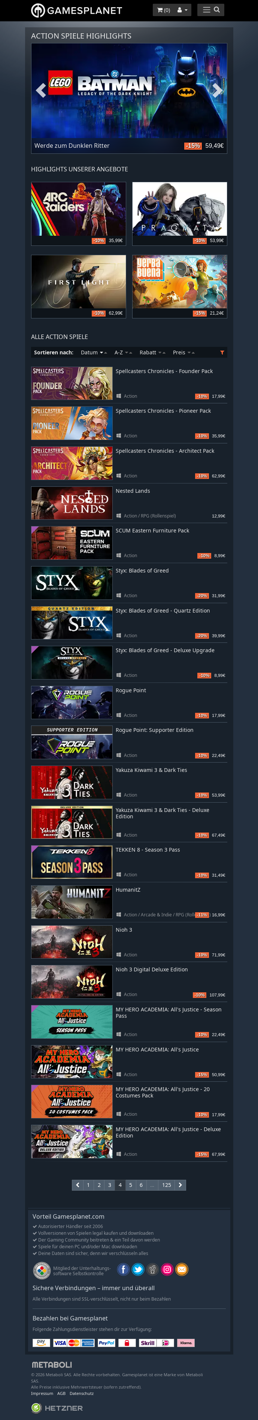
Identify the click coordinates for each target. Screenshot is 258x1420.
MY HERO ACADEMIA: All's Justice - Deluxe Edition (168, 1132)
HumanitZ (128, 889)
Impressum (42, 1393)
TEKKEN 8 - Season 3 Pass (148, 849)
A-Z (123, 352)
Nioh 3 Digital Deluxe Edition (152, 969)
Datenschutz (82, 1393)
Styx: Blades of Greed (142, 570)
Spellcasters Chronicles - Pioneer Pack (163, 410)
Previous (40, 90)
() (163, 9)
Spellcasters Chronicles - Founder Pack (164, 371)
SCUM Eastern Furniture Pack (152, 530)
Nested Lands (133, 490)
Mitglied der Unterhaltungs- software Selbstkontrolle (82, 1271)
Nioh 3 (124, 929)
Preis (184, 352)
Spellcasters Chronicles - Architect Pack (165, 450)
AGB (61, 1393)
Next (217, 90)
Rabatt (153, 352)
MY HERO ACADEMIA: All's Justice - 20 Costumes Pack (163, 1092)
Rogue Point (131, 690)
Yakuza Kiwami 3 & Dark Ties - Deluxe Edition (162, 813)
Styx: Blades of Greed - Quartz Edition (163, 610)
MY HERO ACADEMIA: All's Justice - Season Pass (169, 1012)
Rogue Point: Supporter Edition (155, 729)
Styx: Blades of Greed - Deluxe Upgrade (165, 650)
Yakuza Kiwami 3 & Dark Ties (151, 769)
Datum (94, 352)
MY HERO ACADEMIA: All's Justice (157, 1049)
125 (166, 1184)
